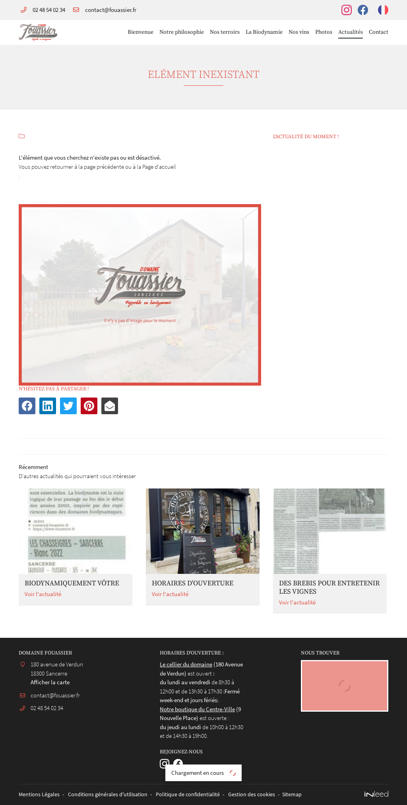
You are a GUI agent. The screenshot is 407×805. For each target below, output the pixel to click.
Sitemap (292, 794)
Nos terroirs (225, 32)
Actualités (350, 32)
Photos (323, 32)
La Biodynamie (264, 32)
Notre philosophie (181, 32)
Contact (378, 32)
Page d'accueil (159, 166)
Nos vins (299, 32)
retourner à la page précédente (87, 166)
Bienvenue (140, 32)
